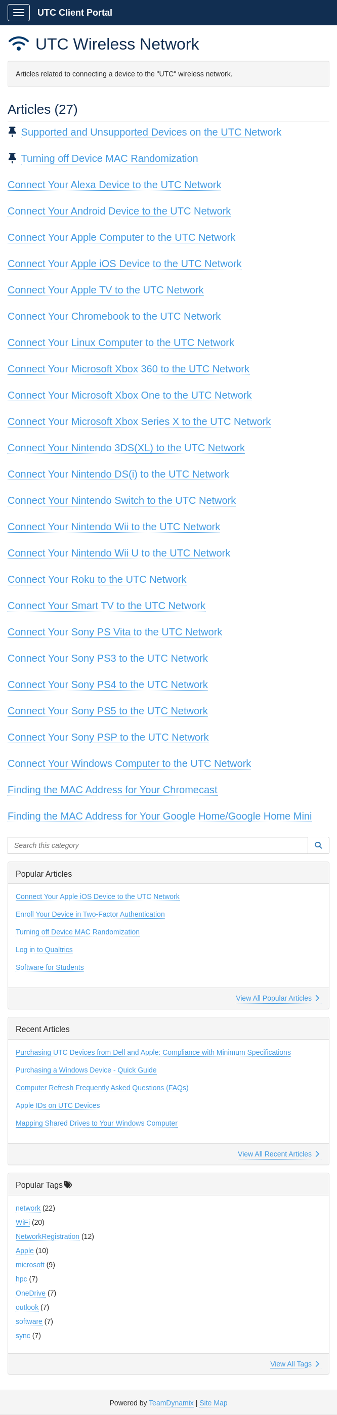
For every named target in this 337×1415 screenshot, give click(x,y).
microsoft (30, 1265)
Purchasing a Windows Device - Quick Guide (86, 1070)
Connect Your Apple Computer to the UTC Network (121, 237)
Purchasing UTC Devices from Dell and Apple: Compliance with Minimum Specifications (153, 1052)
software (29, 1321)
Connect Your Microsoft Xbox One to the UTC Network (129, 395)
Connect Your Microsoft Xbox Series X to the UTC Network (139, 421)
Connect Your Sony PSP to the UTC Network (108, 737)
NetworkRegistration (47, 1236)
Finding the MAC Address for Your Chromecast (113, 789)
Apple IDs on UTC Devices (58, 1105)
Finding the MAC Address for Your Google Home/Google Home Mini (160, 816)
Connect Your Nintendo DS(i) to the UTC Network (118, 474)
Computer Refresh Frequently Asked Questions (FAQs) (102, 1088)
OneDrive (31, 1293)
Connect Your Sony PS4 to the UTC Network (108, 684)
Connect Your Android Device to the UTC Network (119, 211)
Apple (25, 1251)
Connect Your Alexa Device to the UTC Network (114, 184)
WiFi (23, 1222)
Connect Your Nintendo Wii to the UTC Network (114, 526)
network (28, 1208)
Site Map (213, 1403)
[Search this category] (158, 845)
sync (23, 1336)
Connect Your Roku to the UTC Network (97, 579)
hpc (21, 1279)
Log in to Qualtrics (44, 950)
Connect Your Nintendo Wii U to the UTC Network (119, 553)
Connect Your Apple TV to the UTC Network (106, 289)
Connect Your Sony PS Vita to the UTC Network (115, 631)
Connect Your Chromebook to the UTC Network (114, 316)
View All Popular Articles (277, 998)
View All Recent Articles (278, 1154)
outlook (27, 1307)
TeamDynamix (171, 1403)
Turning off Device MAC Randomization (109, 158)
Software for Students (50, 967)
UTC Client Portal (74, 13)
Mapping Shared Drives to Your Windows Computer (97, 1123)
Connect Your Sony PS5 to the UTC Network (108, 710)
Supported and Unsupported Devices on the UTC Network (151, 132)
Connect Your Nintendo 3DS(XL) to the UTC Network (126, 447)
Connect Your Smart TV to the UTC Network (106, 605)
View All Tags (294, 1364)
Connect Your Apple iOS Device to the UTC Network (124, 263)
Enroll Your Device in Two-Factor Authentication (90, 914)
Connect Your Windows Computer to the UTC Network (129, 763)
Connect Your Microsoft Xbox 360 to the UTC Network (128, 368)
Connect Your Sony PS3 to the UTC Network (108, 658)
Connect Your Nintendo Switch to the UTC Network (122, 500)
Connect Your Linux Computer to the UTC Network (121, 342)
